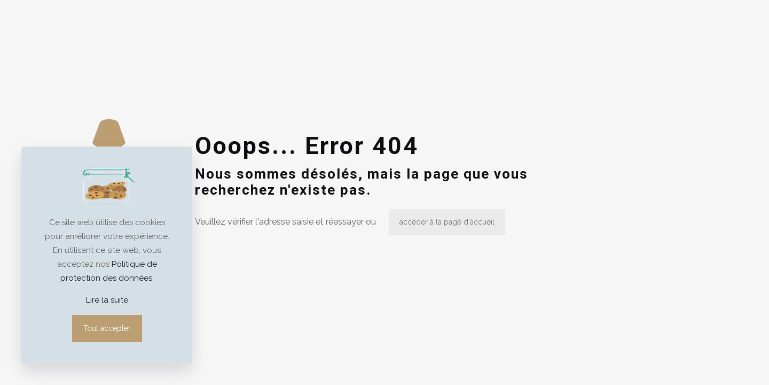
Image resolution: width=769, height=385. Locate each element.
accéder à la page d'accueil (447, 222)
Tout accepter (107, 328)
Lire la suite (107, 300)
